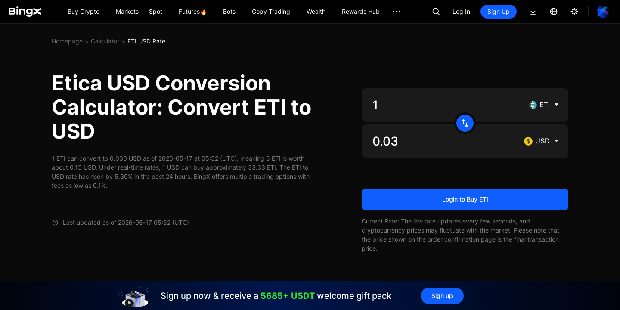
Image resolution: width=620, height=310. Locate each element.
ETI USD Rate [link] (146, 41)
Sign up (442, 295)
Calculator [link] (105, 41)
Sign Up (498, 11)
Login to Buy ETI (465, 199)
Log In (461, 11)
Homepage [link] (67, 41)
